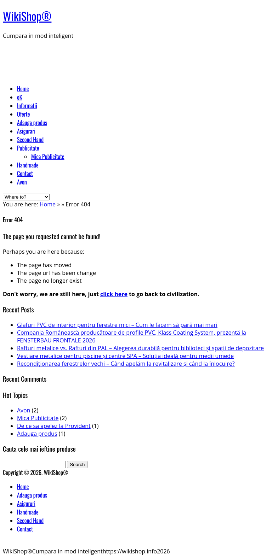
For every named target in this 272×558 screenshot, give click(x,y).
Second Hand (30, 139)
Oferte (23, 114)
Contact (25, 173)
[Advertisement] (132, 61)
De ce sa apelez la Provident (54, 426)
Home (23, 88)
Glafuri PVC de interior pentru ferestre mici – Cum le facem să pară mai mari (117, 325)
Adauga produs (32, 122)
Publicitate (28, 148)
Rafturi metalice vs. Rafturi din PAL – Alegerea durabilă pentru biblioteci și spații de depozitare (140, 348)
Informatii (27, 105)
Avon (22, 182)
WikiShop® (27, 15)
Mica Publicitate (47, 156)
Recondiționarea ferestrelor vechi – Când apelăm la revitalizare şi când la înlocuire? (126, 364)
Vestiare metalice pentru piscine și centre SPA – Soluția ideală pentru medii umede (125, 356)
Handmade (28, 165)
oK (19, 97)
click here (114, 294)
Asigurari (26, 131)
